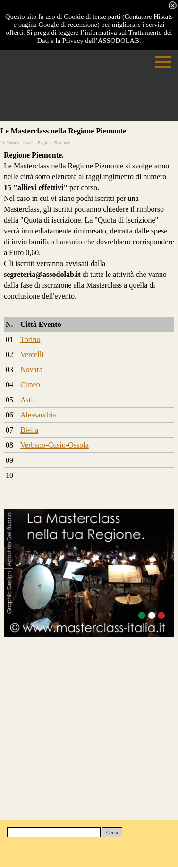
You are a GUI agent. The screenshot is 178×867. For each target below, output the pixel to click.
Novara (31, 370)
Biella (29, 430)
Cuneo (30, 385)
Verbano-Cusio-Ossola (54, 445)
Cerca (112, 832)
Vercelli (32, 354)
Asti (26, 400)
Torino (30, 339)
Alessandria (38, 415)
